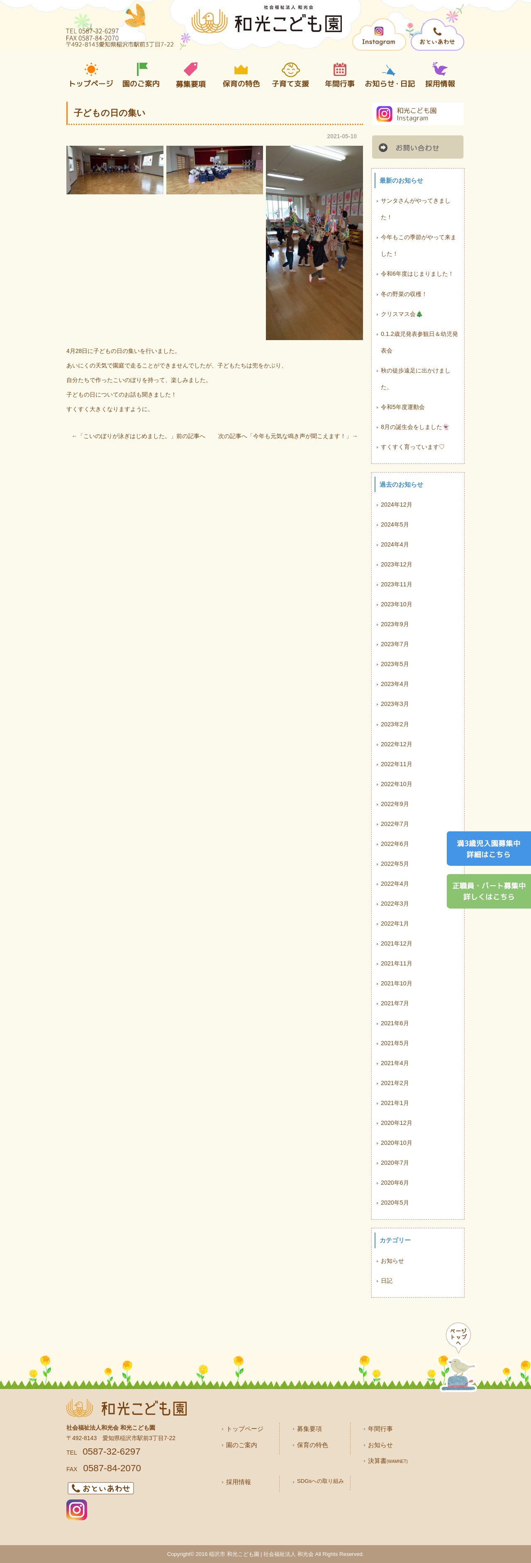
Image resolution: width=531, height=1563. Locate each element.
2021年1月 (395, 1103)
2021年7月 (395, 1003)
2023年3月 (395, 704)
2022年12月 (396, 744)
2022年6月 (395, 843)
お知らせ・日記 (390, 74)
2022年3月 (395, 903)
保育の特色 (241, 74)
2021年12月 (396, 943)
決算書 (388, 1460)
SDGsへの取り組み (320, 1481)
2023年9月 (395, 624)
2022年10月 (396, 784)
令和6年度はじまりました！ (417, 273)
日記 (386, 1280)
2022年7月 (395, 824)
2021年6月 (395, 1023)
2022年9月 (395, 804)
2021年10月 (396, 983)
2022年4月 (395, 883)
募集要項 (191, 74)
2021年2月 (395, 1083)
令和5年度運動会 (403, 407)
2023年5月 (395, 664)
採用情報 (440, 74)
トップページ (91, 74)
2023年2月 (395, 724)
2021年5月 (395, 1043)
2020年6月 (395, 1182)
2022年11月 (396, 764)
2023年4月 (395, 684)
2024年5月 (395, 524)
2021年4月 (395, 1063)
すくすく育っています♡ (413, 446)
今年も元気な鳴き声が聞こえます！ (299, 436)
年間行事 (340, 74)
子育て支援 (290, 74)
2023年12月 (396, 564)
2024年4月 (395, 544)
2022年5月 (395, 863)
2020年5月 (395, 1202)
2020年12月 (396, 1123)
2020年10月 (396, 1142)
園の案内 (141, 74)
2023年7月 (395, 644)
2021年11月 (396, 963)
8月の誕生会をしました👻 (415, 427)
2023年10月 (396, 604)
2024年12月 (396, 504)
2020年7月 (395, 1162)
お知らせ (392, 1260)
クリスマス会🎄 (402, 314)
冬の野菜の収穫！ (404, 294)
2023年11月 (396, 584)
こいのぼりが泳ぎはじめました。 (127, 436)
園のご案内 (241, 1444)
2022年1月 (395, 923)
